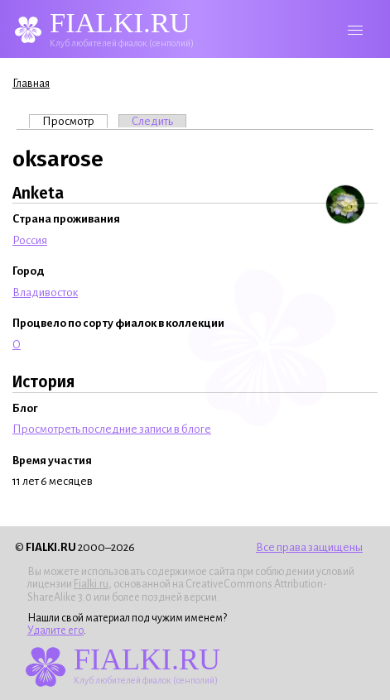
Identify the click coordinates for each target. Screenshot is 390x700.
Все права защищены (309, 547)
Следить (152, 121)
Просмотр (75, 120)
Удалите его (55, 630)
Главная (31, 83)
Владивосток (45, 292)
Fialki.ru (91, 584)
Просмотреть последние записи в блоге (111, 429)
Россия (29, 240)
